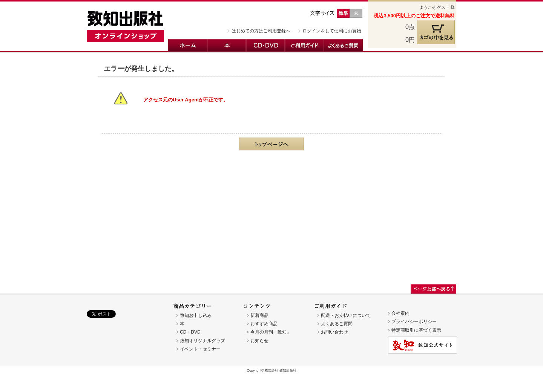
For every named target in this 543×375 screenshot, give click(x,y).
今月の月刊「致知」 (270, 332)
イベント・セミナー (200, 349)
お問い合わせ (334, 332)
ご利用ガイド (304, 45)
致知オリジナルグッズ (202, 340)
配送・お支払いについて (346, 315)
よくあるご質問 (343, 45)
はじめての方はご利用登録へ (261, 31)
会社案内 (400, 313)
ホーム (187, 45)
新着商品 (259, 315)
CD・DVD (265, 45)
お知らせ (259, 340)
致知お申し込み (196, 315)
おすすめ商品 (264, 323)
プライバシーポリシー (414, 321)
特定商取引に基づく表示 (416, 330)
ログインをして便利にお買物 (331, 31)
